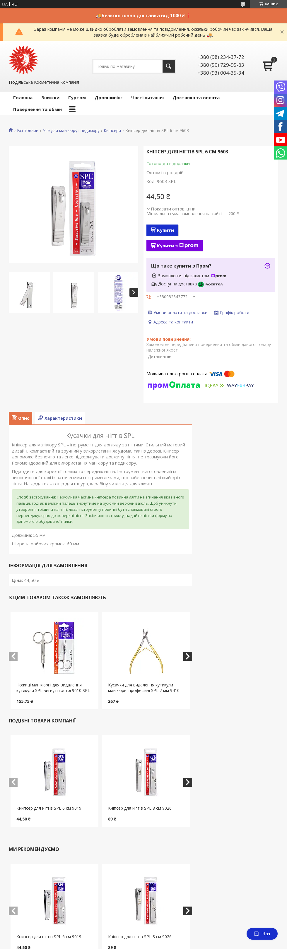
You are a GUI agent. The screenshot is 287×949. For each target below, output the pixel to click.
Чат (262, 933)
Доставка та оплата (196, 97)
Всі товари (27, 130)
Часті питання (147, 97)
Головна (23, 97)
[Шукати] (169, 66)
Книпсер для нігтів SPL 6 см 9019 (48, 808)
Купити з (177, 246)
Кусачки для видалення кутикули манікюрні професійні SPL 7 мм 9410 (144, 687)
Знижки (50, 97)
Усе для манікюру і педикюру (71, 130)
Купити (165, 230)
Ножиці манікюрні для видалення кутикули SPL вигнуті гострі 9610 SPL (53, 687)
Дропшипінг (108, 97)
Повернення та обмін (37, 109)
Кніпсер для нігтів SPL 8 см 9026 (140, 808)
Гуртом (77, 97)
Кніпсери (112, 130)
